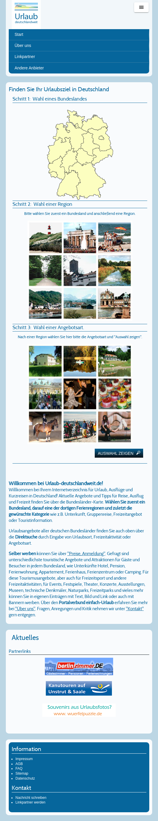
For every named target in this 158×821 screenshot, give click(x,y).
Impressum (24, 759)
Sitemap (21, 773)
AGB (19, 764)
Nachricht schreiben (30, 798)
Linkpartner (25, 56)
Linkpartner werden (30, 802)
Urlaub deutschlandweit (26, 14)
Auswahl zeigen (119, 453)
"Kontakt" (135, 608)
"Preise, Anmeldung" (86, 553)
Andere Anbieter (29, 68)
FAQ (18, 768)
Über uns (23, 45)
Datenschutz (25, 778)
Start (19, 34)
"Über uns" (25, 608)
